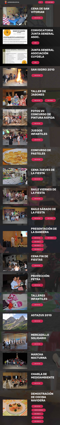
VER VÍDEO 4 (37, 252)
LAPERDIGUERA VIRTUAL (13, 2)
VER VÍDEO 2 (37, 244)
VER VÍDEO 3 (37, 248)
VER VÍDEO (50, 103)
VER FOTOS (37, 17)
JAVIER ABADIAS (38, 412)
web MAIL (49, 2)
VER (35, 45)
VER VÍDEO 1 (51, 240)
